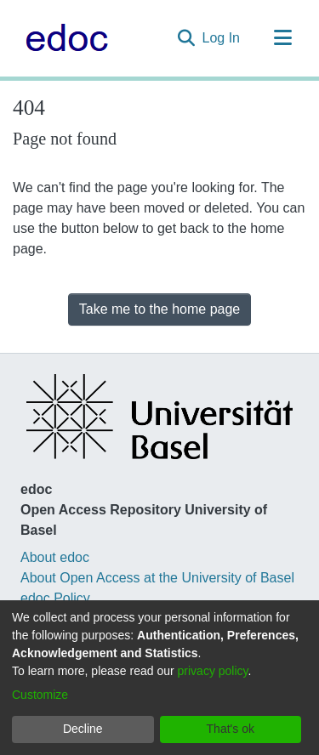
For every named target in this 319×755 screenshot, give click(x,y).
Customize (40, 694)
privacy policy (213, 671)
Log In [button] (222, 38)
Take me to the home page (159, 309)
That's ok (230, 728)
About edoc (54, 557)
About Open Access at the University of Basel (157, 578)
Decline (83, 728)
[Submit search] (186, 38)
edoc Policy (55, 598)
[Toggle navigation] (282, 38)
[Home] (62, 38)
